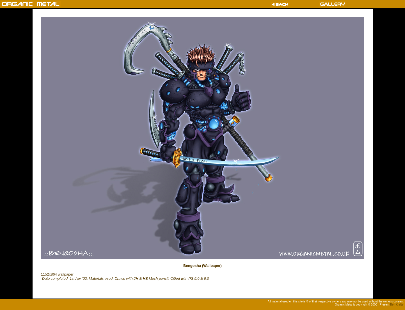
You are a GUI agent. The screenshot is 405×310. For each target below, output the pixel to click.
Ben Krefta (396, 304)
